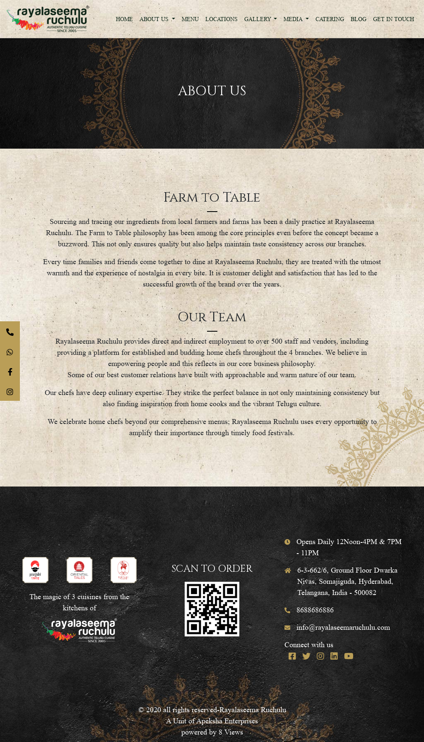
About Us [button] (155, 19)
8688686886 (315, 610)
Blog (358, 19)
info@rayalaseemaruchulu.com (343, 627)
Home (124, 19)
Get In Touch (393, 19)
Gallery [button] (258, 19)
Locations (221, 19)
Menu (190, 19)
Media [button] (294, 19)
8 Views (231, 732)
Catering (330, 19)
